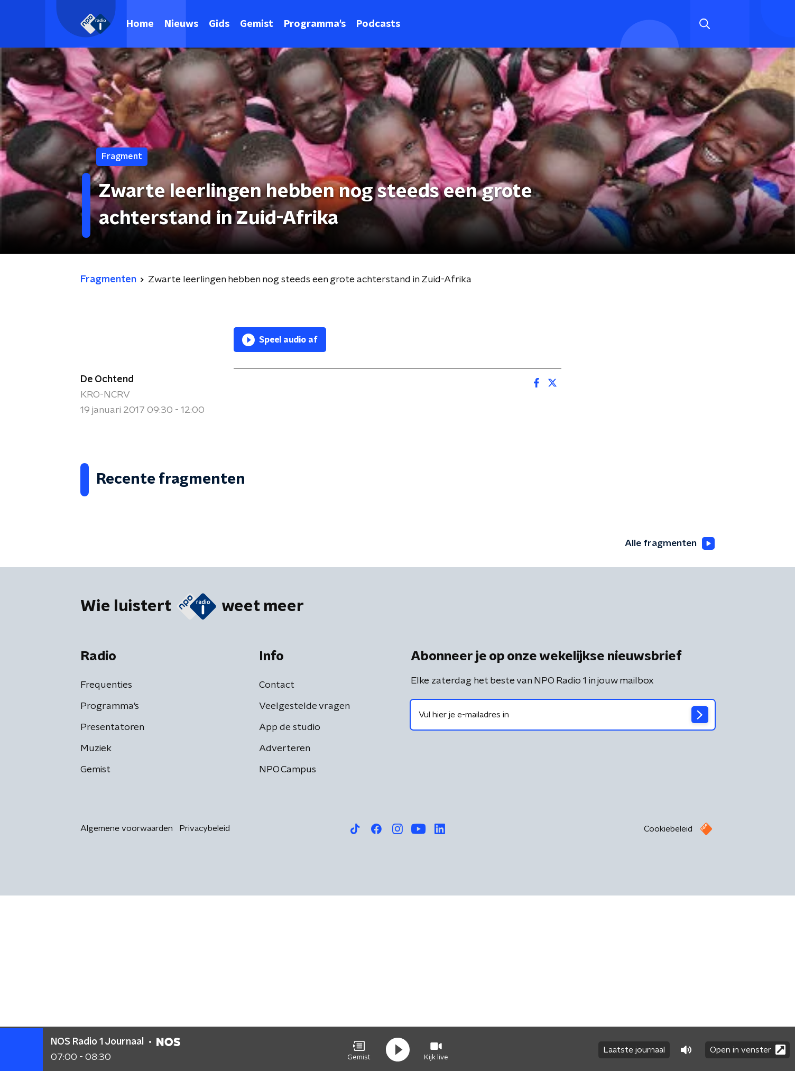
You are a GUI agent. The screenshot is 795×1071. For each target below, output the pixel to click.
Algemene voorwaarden (126, 1004)
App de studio (289, 903)
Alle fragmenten (669, 719)
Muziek (96, 924)
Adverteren (284, 924)
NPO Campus (287, 945)
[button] (359, 1049)
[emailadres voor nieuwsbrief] (563, 890)
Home (140, 24)
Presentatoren (112, 903)
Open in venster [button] (747, 1049)
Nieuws (181, 24)
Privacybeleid (204, 1004)
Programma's (315, 24)
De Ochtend (107, 379)
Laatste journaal (634, 1049)
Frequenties (106, 860)
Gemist (256, 24)
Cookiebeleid (668, 1004)
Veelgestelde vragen (304, 882)
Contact (276, 860)
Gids (219, 24)
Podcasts (378, 24)
